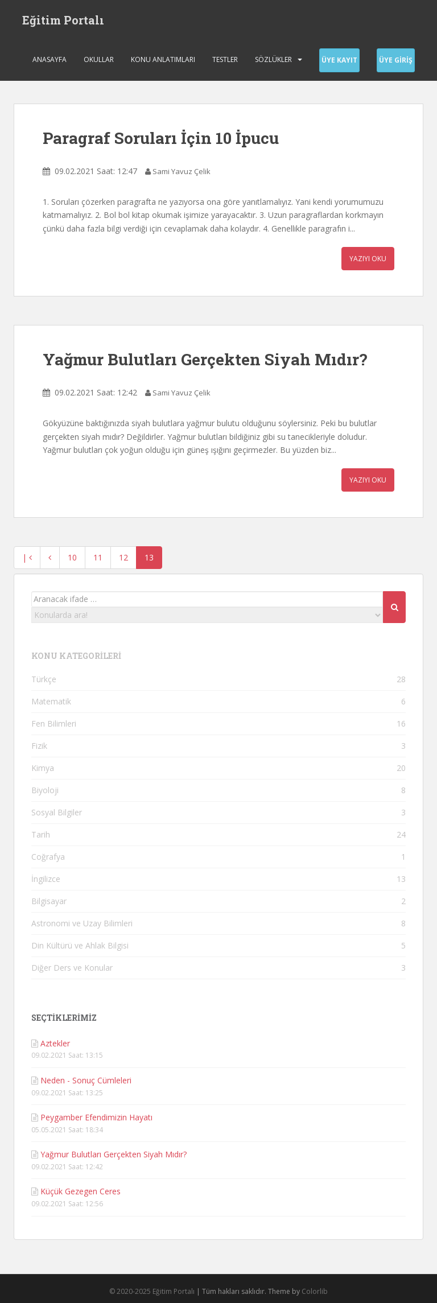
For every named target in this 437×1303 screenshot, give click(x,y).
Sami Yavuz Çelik (181, 171)
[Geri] (50, 557)
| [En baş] (27, 557)
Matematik (51, 701)
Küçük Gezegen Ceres (80, 1191)
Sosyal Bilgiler (56, 812)
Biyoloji (45, 790)
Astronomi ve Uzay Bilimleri (82, 923)
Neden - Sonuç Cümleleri (85, 1080)
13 (149, 557)
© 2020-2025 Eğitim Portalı (152, 1291)
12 (123, 557)
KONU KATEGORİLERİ (76, 655)
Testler (225, 59)
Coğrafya (48, 856)
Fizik (39, 745)
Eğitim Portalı (63, 20)
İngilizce (45, 878)
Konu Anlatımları (163, 59)
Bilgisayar (49, 901)
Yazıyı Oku (367, 258)
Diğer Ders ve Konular (72, 967)
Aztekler (55, 1043)
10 (72, 557)
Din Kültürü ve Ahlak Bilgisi (80, 945)
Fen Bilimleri (53, 723)
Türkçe (43, 679)
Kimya (42, 767)
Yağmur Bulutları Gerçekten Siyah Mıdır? (205, 359)
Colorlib (315, 1291)
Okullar (99, 59)
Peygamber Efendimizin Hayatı (96, 1117)
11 (97, 557)
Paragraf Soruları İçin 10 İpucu (161, 138)
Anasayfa (49, 59)
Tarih (40, 834)
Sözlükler (273, 59)
